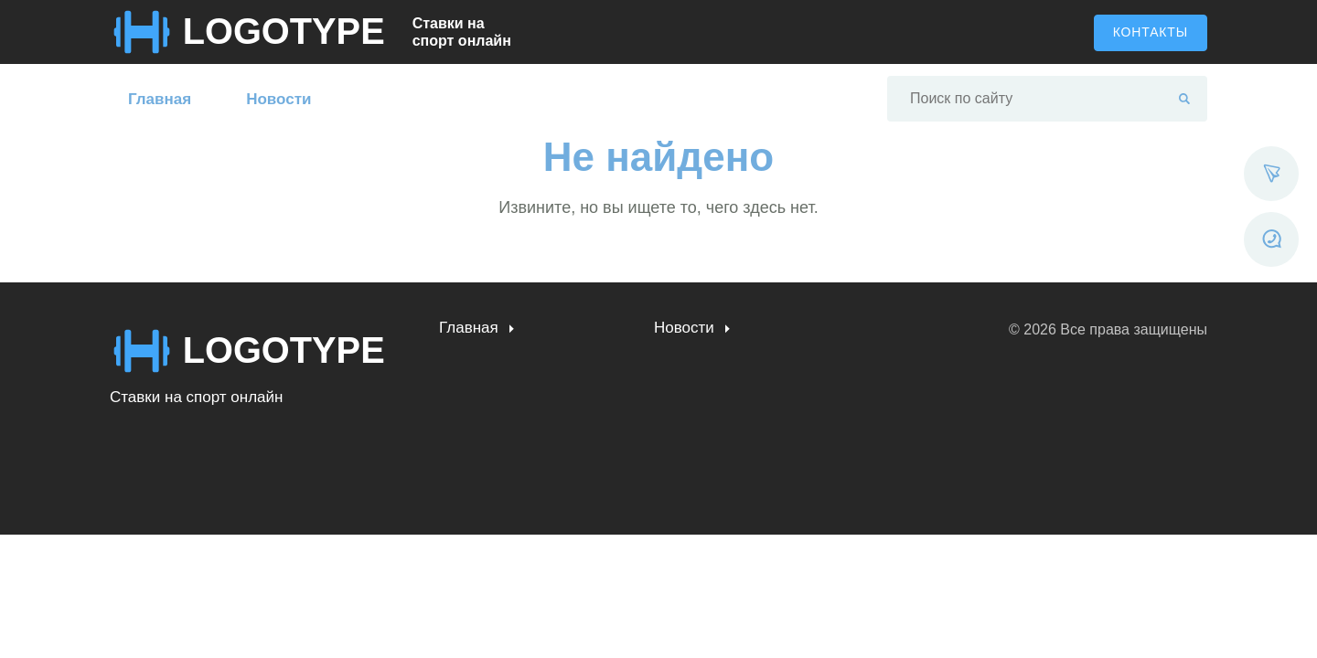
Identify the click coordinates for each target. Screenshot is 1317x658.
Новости (278, 99)
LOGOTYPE (284, 32)
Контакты (1150, 32)
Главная (159, 99)
